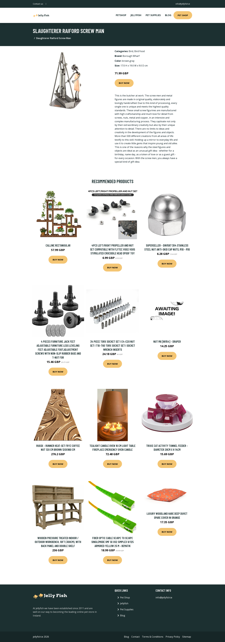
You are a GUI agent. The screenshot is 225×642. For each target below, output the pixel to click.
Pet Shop (183, 15)
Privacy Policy (173, 636)
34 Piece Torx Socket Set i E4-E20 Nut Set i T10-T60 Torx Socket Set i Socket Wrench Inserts (112, 345)
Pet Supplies (153, 15)
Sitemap (186, 636)
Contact (135, 636)
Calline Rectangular (58, 245)
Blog (168, 15)
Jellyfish (136, 15)
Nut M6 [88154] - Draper (167, 341)
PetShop (121, 15)
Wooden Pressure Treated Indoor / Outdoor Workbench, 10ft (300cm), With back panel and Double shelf (58, 542)
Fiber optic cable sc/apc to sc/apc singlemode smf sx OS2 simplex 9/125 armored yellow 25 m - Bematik (112, 542)
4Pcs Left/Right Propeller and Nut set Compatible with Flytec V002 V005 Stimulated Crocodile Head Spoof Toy (112, 249)
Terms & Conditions (152, 636)
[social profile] (45, 4)
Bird (131, 51)
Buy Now (124, 83)
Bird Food (139, 51)
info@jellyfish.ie (182, 3)
